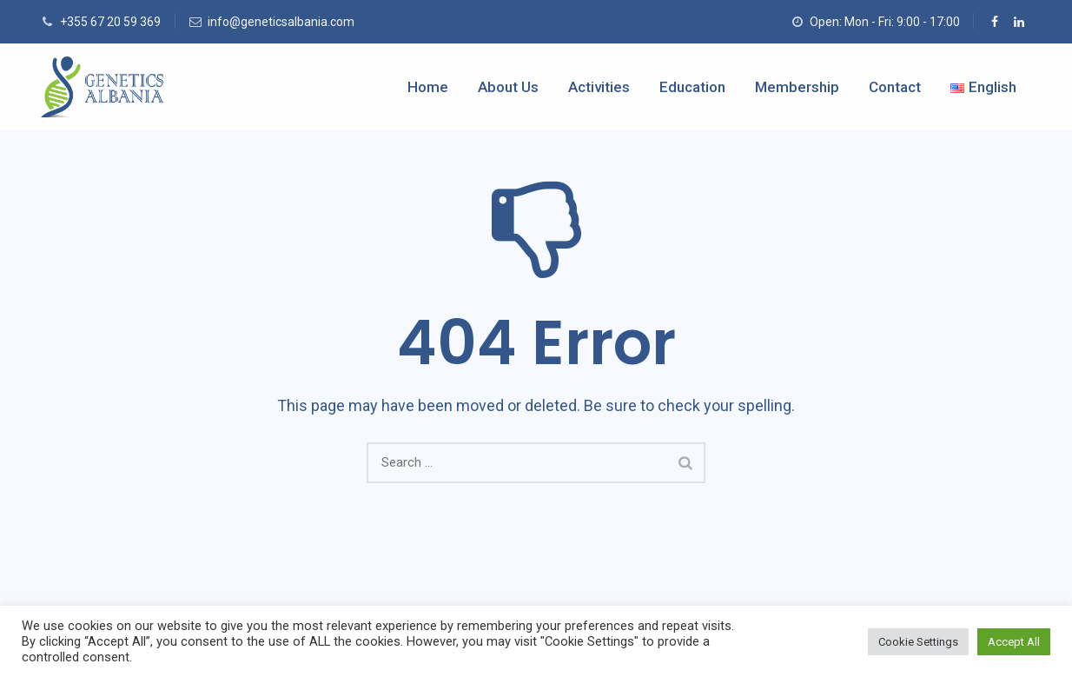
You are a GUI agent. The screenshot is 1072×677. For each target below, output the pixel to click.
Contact (895, 87)
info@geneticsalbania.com (281, 22)
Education (692, 87)
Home (427, 87)
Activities (599, 87)
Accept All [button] (1014, 641)
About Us (508, 87)
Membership (797, 87)
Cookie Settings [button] (918, 641)
